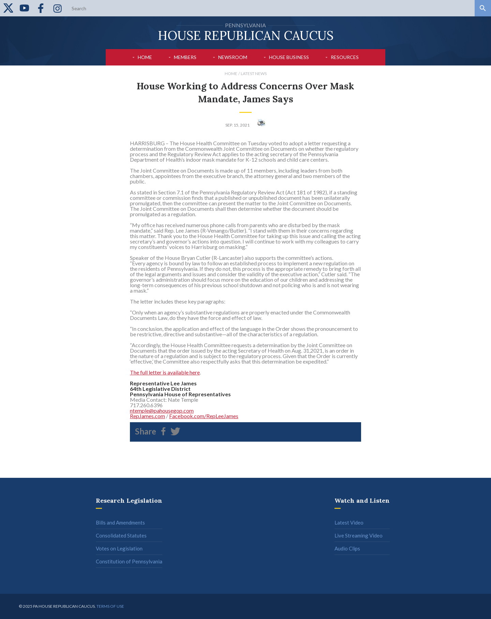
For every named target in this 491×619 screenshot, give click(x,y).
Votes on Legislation (119, 548)
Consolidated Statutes (121, 535)
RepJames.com (147, 416)
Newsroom (232, 57)
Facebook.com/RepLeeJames (203, 416)
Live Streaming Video (358, 535)
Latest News (254, 73)
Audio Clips (347, 548)
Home (145, 57)
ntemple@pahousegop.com (162, 410)
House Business (289, 57)
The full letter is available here (165, 372)
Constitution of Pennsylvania (129, 561)
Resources (345, 57)
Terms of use (110, 606)
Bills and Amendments (120, 522)
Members (185, 57)
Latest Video (348, 522)
